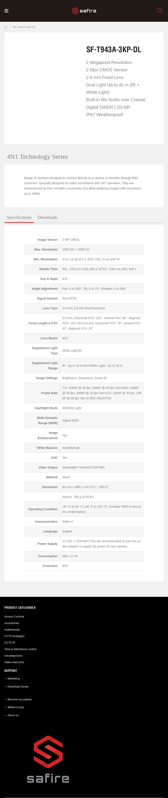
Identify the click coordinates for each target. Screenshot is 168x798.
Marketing (14, 678)
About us (13, 715)
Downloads (47, 217)
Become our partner (20, 699)
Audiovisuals (12, 629)
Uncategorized (13, 655)
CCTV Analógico (14, 636)
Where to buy (16, 707)
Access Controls (14, 616)
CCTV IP (9, 642)
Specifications (19, 217)
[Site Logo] (84, 10)
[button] (7, 11)
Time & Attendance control (20, 649)
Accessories (11, 623)
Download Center (18, 686)
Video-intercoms (14, 662)
